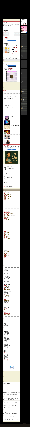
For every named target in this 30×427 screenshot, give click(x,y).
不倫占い (5, 294)
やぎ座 (15, 51)
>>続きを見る (11, 53)
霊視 (21, 72)
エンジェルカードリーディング (7, 214)
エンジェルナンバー (6, 239)
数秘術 (5, 231)
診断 (21, 47)
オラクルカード (22, 64)
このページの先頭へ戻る (25, 423)
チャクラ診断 (5, 250)
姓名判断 (5, 199)
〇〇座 (15, 47)
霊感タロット (5, 193)
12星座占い (5, 312)
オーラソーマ (5, 237)
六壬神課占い (5, 218)
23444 (14, 366)
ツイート (12, 366)
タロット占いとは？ (6, 352)
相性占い (6, 32)
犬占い (5, 252)
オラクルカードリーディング (7, 212)
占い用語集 (22, 107)
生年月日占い (5, 195)
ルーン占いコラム (6, 359)
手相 (4, 233)
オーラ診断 (22, 81)
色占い (21, 82)
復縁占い (5, 288)
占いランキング (17, 35)
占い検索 (11, 40)
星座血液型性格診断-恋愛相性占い (7, 313)
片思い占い (11, 32)
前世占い (5, 256)
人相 (4, 235)
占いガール (12, 149)
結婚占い (22, 38)
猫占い (5, 254)
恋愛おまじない (22, 98)
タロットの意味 (22, 100)
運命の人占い (17, 32)
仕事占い (11, 35)
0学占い (5, 216)
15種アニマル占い (22, 83)
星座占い (22, 90)
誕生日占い (5, 197)
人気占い (6, 35)
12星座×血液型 (22, 92)
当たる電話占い (22, 45)
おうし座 (14, 49)
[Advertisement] (15, 15)
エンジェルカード (22, 63)
